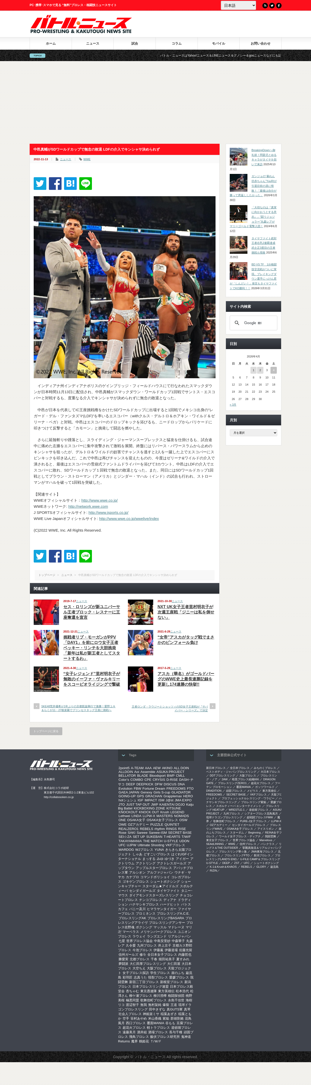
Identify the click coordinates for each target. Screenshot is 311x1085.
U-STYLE (171, 841)
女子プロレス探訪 (136, 973)
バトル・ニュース (150, 1057)
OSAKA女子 (136, 820)
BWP (170, 775)
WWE (86, 159)
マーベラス (131, 932)
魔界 (134, 1041)
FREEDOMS (176, 788)
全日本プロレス (239, 767)
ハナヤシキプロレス (144, 904)
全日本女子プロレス (162, 954)
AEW (157, 768)
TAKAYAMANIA (130, 841)
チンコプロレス (150, 900)
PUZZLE (156, 824)
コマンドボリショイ (155, 877)
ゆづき (169, 859)
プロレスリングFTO (236, 855)
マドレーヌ (176, 927)
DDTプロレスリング (222, 775)
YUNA (159, 850)
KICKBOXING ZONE (149, 808)
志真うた (140, 977)
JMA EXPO (183, 800)
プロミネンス (146, 913)
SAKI (131, 833)
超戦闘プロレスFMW (260, 817)
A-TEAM (137, 768)
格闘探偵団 (176, 996)
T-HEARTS (172, 837)
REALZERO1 (129, 829)
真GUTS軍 (175, 1009)
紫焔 (166, 1018)
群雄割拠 (177, 1018)
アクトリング (146, 863)
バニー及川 (137, 909)
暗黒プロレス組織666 (245, 779)
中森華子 (178, 941)
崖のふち (177, 973)
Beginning (254, 832)
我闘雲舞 (270, 836)
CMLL (180, 775)
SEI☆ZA (125, 837)
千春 (154, 959)
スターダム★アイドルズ (160, 886)
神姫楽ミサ (151, 1014)
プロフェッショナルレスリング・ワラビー (248, 798)
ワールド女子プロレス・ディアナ (240, 836)
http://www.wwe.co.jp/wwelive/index (129, 518)
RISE (182, 829)
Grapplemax (172, 796)
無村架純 (154, 1005)
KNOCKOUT (128, 812)
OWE (123, 824)
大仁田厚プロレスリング (148, 964)
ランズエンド (157, 936)
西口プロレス (136, 1023)
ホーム (51, 43)
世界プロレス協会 (139, 941)
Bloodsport (157, 775)
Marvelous (265, 840)
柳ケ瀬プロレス (140, 996)
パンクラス (268, 843)
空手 (126, 1018)
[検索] (252, 323)
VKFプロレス (175, 845)
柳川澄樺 (160, 996)
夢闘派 (123, 964)
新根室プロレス (171, 982)
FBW (137, 788)
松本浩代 (182, 991)
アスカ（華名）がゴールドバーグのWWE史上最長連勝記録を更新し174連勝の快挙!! (186, 679)
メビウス (252, 790)
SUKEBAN (154, 837)
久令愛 (131, 945)
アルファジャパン (160, 872)
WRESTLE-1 (237, 809)
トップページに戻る (46, 731)
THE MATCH (153, 841)
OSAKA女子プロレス (162, 820)
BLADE (142, 775)
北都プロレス (139, 959)
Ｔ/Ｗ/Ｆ (156, 1041)
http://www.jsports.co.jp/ (108, 512)
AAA (148, 768)
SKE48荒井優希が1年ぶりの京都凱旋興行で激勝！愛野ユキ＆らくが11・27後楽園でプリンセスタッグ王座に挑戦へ (78, 708)
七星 (122, 941)
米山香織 (154, 1018)
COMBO (136, 780)
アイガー (182, 859)
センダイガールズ (142, 891)
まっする (149, 859)
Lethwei (124, 816)
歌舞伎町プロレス (153, 1000)
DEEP (130, 784)
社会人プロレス (130, 1014)
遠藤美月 (129, 1032)
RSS (265, 6)
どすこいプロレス (157, 854)
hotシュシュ (128, 800)
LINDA (136, 816)
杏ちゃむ (132, 991)
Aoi (136, 772)
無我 (143, 1005)
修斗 (143, 954)
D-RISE (172, 780)
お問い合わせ (260, 43)
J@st (169, 800)
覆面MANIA (155, 1023)
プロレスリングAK (132, 918)
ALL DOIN (181, 768)
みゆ (160, 859)
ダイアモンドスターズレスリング (154, 895)
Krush (164, 812)
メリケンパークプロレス (158, 932)
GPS (140, 796)
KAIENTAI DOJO (172, 804)
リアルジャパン (179, 936)
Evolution (125, 788)
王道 (173, 1005)
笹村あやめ (138, 1018)
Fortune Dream (154, 788)
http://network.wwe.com (88, 506)
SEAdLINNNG (215, 843)
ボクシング (144, 927)
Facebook (279, 6)
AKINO (167, 768)
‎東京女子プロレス (217, 840)
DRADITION (214, 790)
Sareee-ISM (158, 833)
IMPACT (151, 800)
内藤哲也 (184, 954)
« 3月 (233, 404)
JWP (154, 804)
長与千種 (175, 1032)
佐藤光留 (185, 950)
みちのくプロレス (265, 767)
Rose (122, 833)
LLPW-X (149, 816)
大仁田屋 (173, 964)
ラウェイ (139, 936)
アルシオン (137, 872)
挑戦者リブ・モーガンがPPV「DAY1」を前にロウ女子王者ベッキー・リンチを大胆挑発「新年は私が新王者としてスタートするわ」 (91, 648)
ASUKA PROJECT (170, 772)
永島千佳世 (176, 1000)
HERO (188, 796)
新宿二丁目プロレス (144, 982)
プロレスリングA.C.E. (173, 913)
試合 (134, 43)
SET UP (139, 837)
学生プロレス (160, 973)
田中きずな (157, 1009)
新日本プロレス (216, 767)
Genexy (146, 792)
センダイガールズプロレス (248, 824)
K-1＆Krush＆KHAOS (223, 866)
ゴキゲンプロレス (136, 881)
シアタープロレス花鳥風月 (261, 813)
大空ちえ (139, 968)
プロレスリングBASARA (165, 918)
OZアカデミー (138, 824)
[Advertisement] (155, 102)
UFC (122, 845)
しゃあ (137, 854)
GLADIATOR (181, 792)
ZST (237, 862)
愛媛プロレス (179, 977)
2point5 (124, 768)
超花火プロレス (134, 1027)
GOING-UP (127, 796)
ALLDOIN (126, 772)
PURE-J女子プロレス (253, 821)
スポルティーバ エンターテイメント (238, 805)
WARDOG (126, 850)
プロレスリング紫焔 (253, 802)
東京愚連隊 (148, 991)
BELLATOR (127, 775)
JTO (122, 804)
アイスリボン (265, 828)
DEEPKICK (144, 784)
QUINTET (172, 824)
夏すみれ (182, 959)
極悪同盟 (132, 1000)
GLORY (261, 866)
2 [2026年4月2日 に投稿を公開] (260, 370)
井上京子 (164, 945)
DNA (181, 784)
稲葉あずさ (169, 1014)
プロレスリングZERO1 (232, 783)
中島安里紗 (162, 941)
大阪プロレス (157, 968)
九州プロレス (147, 945)
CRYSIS (159, 780)
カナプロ (132, 877)
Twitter (272, 6)
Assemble (147, 772)
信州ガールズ (128, 954)
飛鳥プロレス (139, 1037)
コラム (177, 43)
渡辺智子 (132, 1005)
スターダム (237, 832)
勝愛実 (123, 959)
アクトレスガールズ (171, 863)
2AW (224, 779)
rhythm (159, 829)
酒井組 (142, 1032)
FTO (190, 788)
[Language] (238, 5)
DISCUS (170, 784)
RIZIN (213, 870)
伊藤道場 (171, 950)
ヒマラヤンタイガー (162, 909)
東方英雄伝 (166, 991)
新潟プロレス (262, 855)
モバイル (218, 43)
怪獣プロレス (158, 977)
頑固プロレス (234, 790)
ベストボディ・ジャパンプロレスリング (231, 771)
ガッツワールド (265, 786)
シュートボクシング (165, 881)
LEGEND (177, 812)
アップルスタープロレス (154, 868)
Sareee (142, 833)
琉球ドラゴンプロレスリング (224, 817)
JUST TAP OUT (138, 804)
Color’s (124, 780)
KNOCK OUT (149, 812)
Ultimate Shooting (151, 845)
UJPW (131, 845)
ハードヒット (170, 904)
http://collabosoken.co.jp (59, 797)
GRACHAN (153, 796)
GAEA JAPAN (129, 792)
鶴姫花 (144, 1041)
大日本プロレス (270, 771)
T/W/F (186, 837)
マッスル (160, 927)
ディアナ (170, 900)
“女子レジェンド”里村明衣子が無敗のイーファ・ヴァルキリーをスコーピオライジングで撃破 (91, 679)
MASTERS (165, 816)
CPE (147, 780)
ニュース (92, 43)
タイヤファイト (168, 891)
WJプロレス (144, 850)
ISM (161, 800)
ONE (122, 820)
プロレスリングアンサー (167, 923)
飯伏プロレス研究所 (165, 1037)
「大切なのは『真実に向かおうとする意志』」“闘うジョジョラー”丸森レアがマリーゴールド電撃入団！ (253, 217)
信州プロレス (248, 843)
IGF (140, 800)
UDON (184, 841)
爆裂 (166, 1005)
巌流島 (274, 866)
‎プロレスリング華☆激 (233, 851)
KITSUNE (173, 808)
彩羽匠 (127, 977)
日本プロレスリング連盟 (150, 986)
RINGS (171, 829)
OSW (183, 820)
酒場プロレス (158, 1032)
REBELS (146, 829)
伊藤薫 (158, 950)
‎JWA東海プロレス (262, 851)
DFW (158, 784)
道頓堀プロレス (258, 809)
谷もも (170, 1023)
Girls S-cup (161, 792)
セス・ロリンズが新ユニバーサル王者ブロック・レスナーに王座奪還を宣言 (91, 612)
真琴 (187, 1009)
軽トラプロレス (158, 1027)
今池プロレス (142, 950)
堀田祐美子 (167, 959)
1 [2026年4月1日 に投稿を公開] (253, 370)
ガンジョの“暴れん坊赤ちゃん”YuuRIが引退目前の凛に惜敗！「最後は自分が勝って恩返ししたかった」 (253, 186)
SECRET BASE (180, 833)
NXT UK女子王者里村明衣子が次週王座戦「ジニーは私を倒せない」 (186, 612)
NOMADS (181, 816)
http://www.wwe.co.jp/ (99, 500)
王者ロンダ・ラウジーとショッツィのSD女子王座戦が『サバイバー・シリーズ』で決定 (170, 708)
